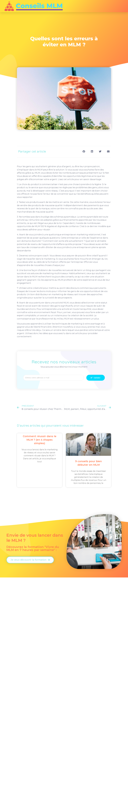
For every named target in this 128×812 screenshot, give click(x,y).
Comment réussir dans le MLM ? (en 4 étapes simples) (39, 440)
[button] (84, 151)
